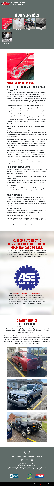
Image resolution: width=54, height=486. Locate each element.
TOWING (29, 30)
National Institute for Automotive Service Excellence (26, 293)
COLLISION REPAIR (6, 30)
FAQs (51, 484)
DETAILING (6, 43)
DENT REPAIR (18, 30)
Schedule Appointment (40, 484)
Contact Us (10, 225)
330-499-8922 (19, 484)
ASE (36, 107)
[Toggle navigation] (51, 3)
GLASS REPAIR (41, 30)
